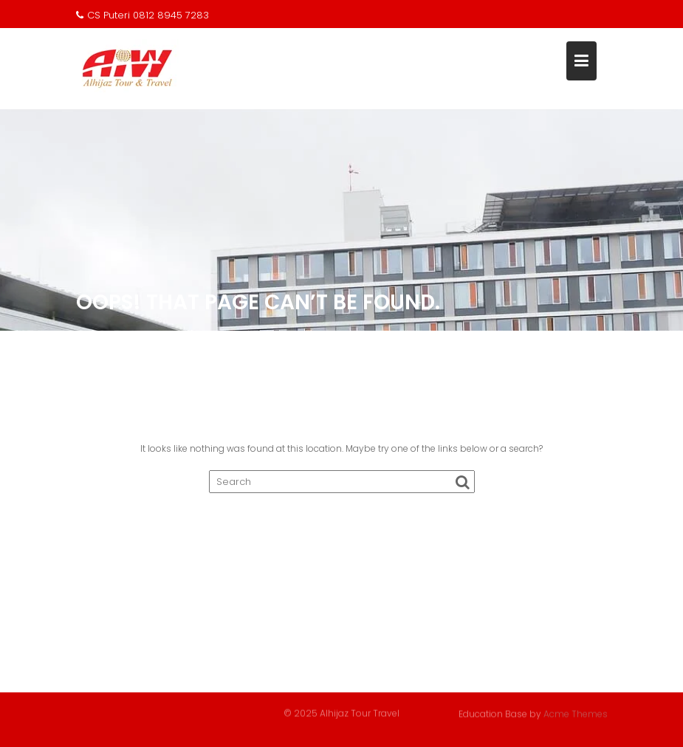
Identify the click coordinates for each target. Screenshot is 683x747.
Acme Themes (575, 713)
